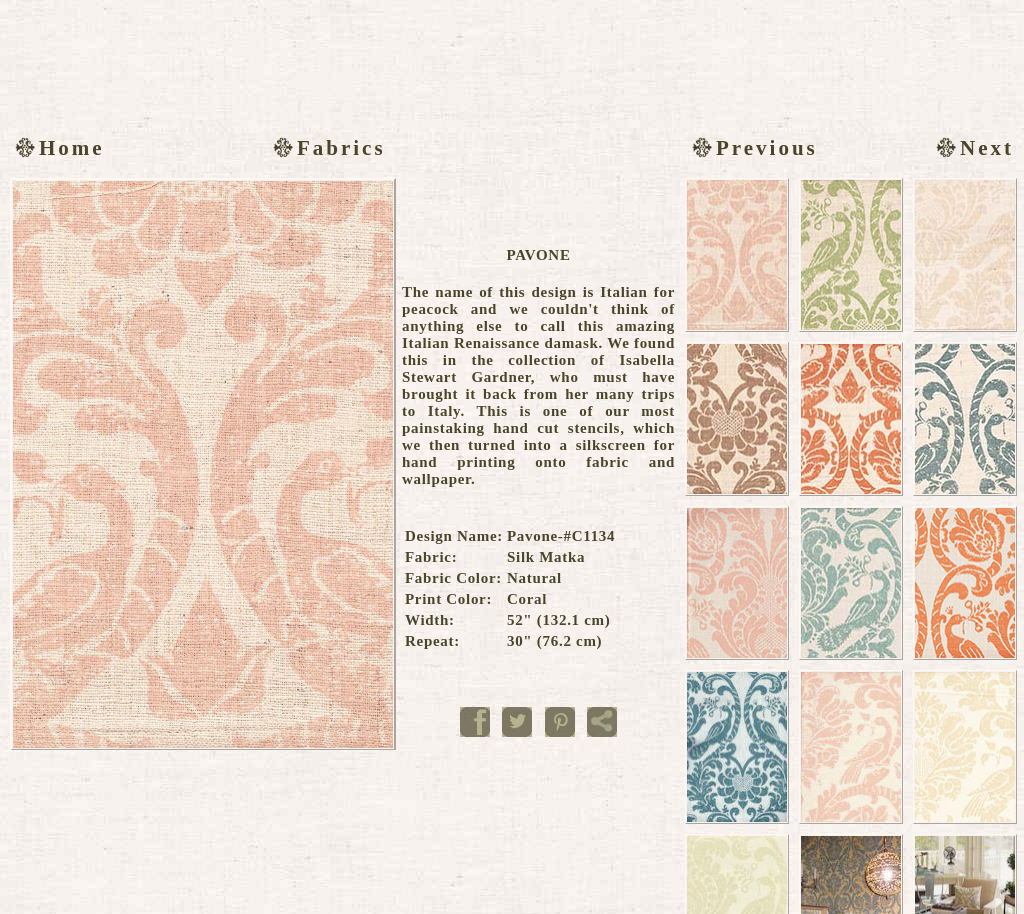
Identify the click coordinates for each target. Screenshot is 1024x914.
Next (972, 148)
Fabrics (327, 148)
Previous (752, 148)
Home (57, 148)
